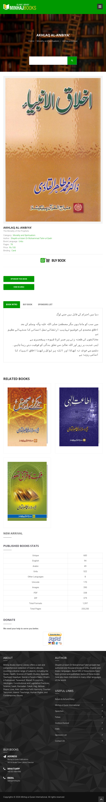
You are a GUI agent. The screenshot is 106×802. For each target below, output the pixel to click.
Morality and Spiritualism (48, 41)
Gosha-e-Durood (62, 723)
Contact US (60, 741)
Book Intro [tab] (11, 305)
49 (85, 566)
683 (85, 555)
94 (85, 560)
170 (85, 582)
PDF (36, 593)
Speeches (59, 711)
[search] (52, 61)
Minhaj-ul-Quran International (67, 705)
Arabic (36, 566)
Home (31, 41)
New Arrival (13, 533)
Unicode (35, 582)
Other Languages (35, 577)
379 (85, 598)
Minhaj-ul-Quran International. (34, 797)
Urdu (35, 571)
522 (85, 571)
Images (35, 587)
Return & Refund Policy (64, 699)
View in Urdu (19, 287)
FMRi (57, 729)
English (35, 560)
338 (85, 593)
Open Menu (100, 6)
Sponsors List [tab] (45, 305)
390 (85, 587)
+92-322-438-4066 (14, 772)
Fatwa (57, 717)
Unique (35, 555)
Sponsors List (61, 735)
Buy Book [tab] (27, 305)
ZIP (35, 598)
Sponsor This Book (19, 279)
